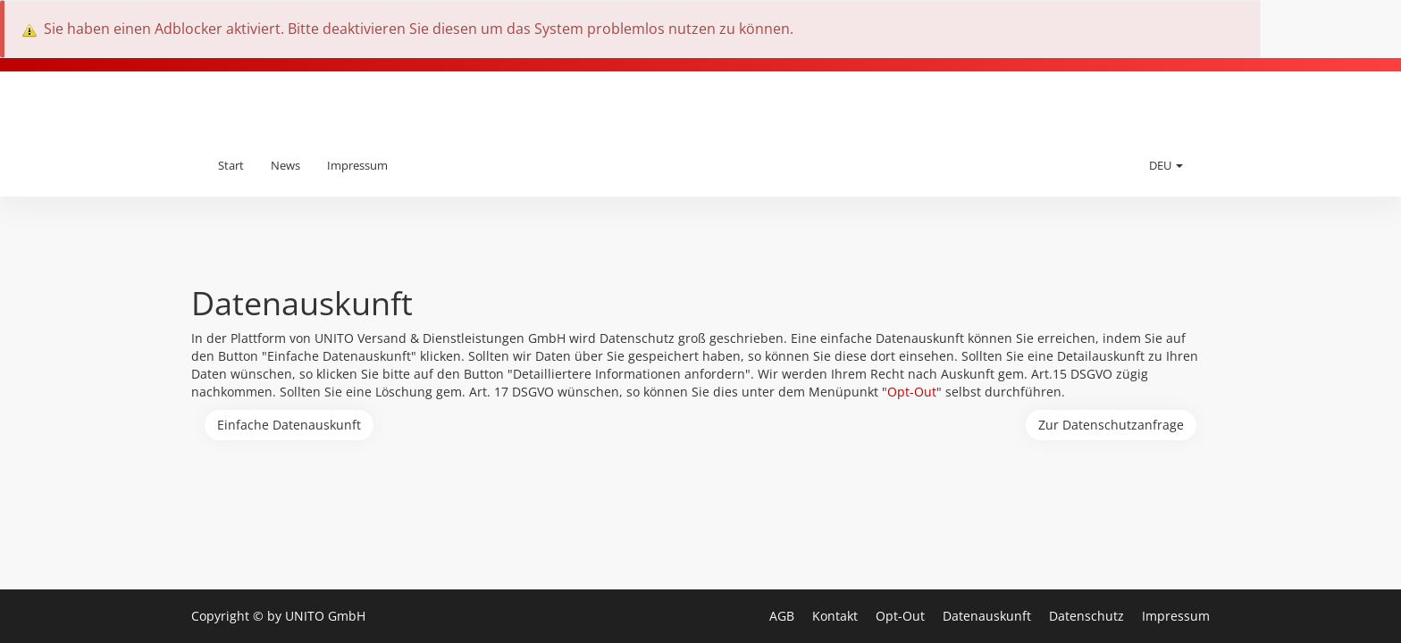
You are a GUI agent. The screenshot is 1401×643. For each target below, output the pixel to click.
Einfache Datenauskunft (289, 424)
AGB (783, 615)
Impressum (357, 165)
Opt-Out (911, 391)
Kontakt (836, 615)
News (285, 165)
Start (231, 165)
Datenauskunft (989, 615)
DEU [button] (1166, 165)
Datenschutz (1088, 615)
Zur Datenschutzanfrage (1111, 424)
